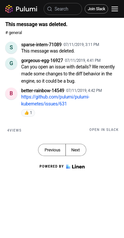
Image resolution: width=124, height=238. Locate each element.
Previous (53, 149)
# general (13, 32)
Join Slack (96, 9)
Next (75, 149)
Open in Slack (104, 130)
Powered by (61, 167)
